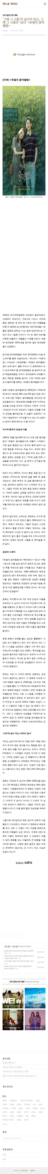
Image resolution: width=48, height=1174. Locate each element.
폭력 (5, 1100)
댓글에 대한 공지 (9, 1062)
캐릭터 (20, 1116)
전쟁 (41, 1112)
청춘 (19, 1119)
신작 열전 (7, 946)
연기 (41, 1104)
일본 (19, 1104)
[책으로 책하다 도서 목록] (12, 1067)
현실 (12, 1116)
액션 (5, 1104)
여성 (26, 1119)
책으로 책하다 (10, 4)
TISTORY (25, 1170)
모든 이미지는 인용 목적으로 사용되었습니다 (19, 1076)
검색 (42, 1138)
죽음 (34, 1116)
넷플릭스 (14, 1100)
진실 (38, 1100)
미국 (5, 1116)
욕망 (19, 1112)
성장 (28, 1108)
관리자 (32, 1170)
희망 (34, 1112)
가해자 (27, 1104)
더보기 (5, 1124)
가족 (14, 1108)
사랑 (12, 1112)
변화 (35, 1108)
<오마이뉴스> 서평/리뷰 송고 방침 (16, 1071)
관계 (5, 1112)
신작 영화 (15, 946)
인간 (42, 1108)
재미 (21, 1108)
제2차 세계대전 (27, 1100)
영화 (12, 1104)
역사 (26, 1112)
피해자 (6, 1108)
